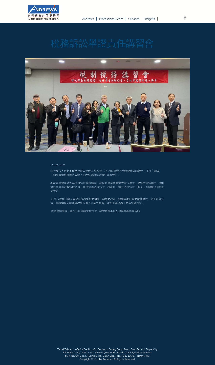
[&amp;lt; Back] (62, 32)
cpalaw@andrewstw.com (138, 352)
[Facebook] (185, 18)
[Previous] (62, 335)
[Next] (156, 335)
